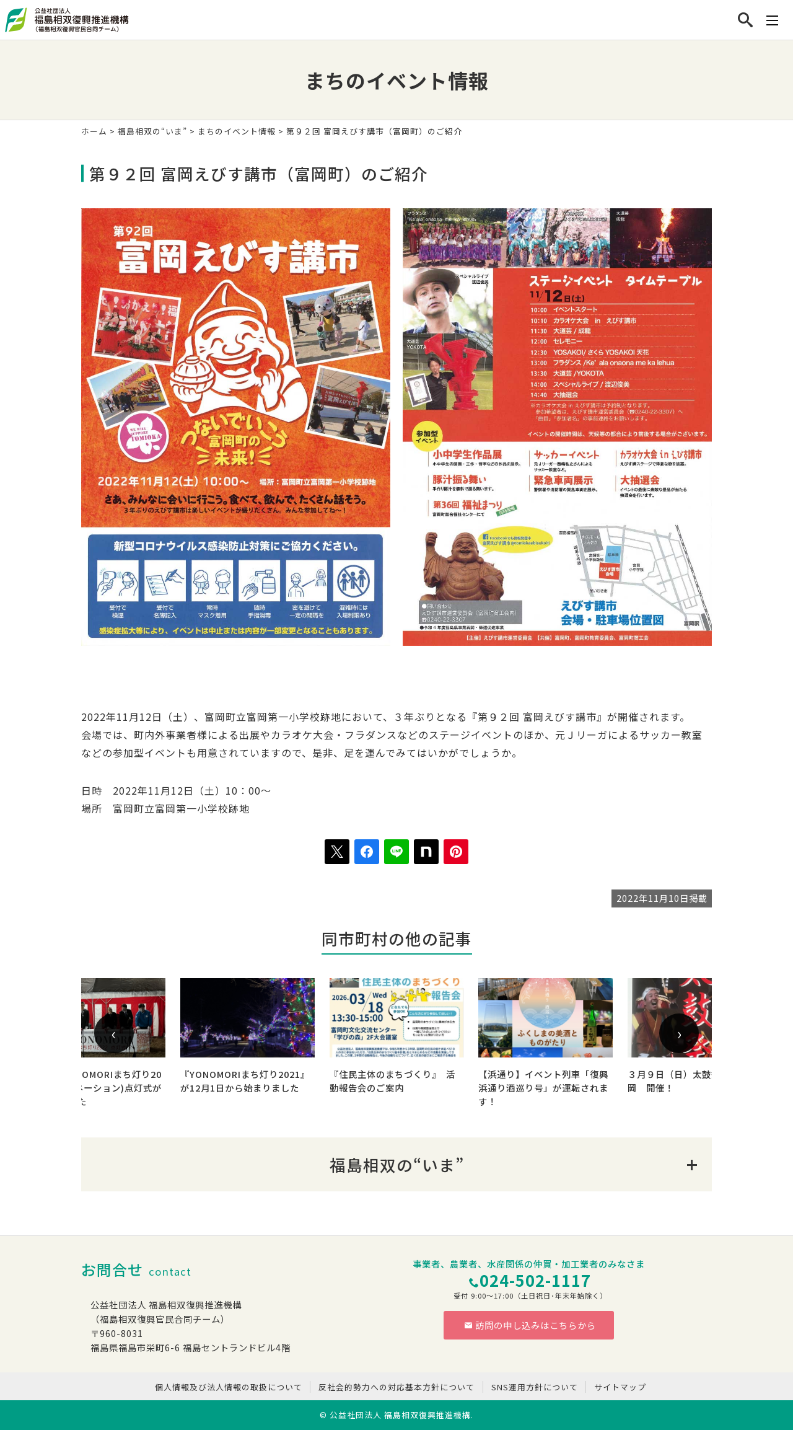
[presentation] (114, 1033)
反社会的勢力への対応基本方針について (396, 1387)
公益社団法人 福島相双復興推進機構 (400, 1415)
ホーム (94, 131)
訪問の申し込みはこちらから (530, 1324)
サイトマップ (620, 1387)
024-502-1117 (535, 1279)
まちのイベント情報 (237, 131)
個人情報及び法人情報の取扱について (228, 1387)
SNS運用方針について (534, 1387)
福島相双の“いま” (152, 131)
